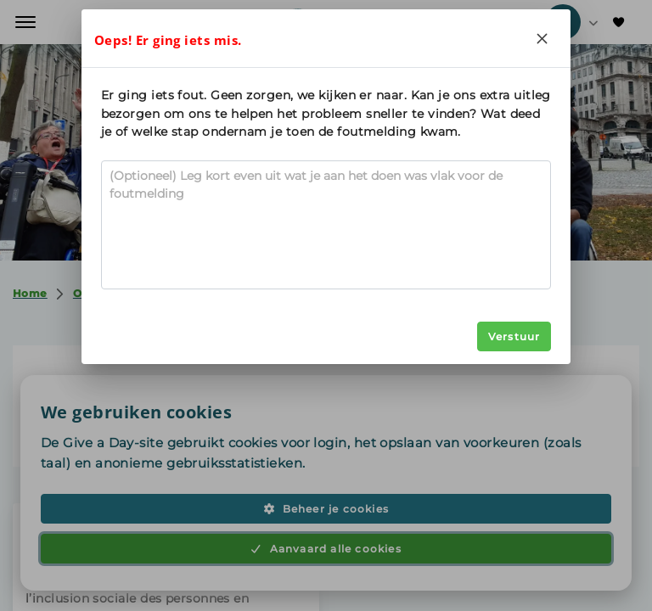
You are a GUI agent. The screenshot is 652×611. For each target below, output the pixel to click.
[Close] (542, 38)
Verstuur (514, 336)
